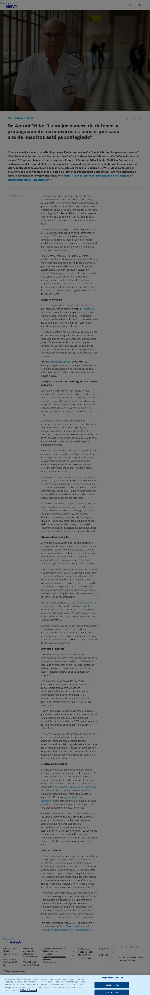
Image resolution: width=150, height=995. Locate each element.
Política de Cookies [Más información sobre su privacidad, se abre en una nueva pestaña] (28, 990)
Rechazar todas (112, 985)
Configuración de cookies (112, 978)
